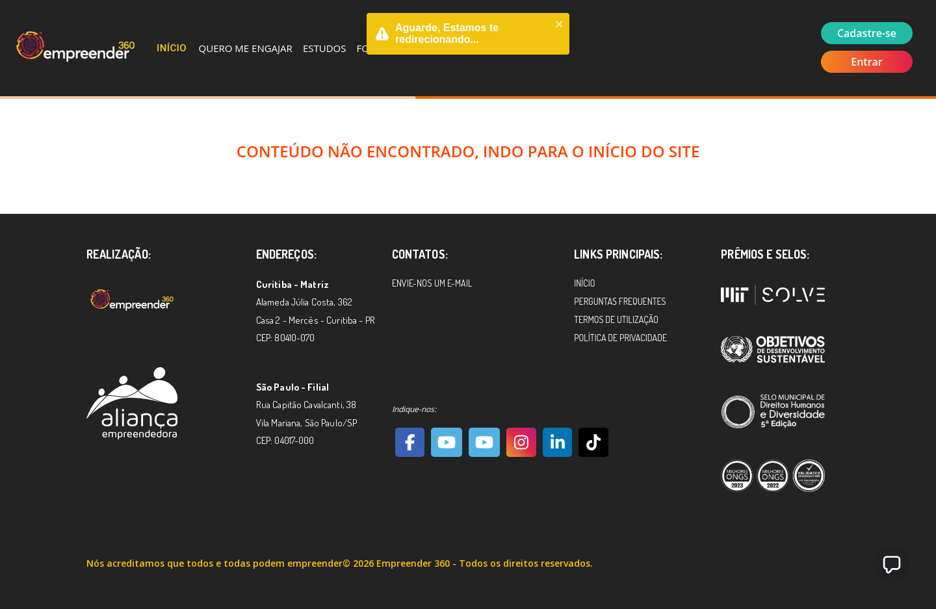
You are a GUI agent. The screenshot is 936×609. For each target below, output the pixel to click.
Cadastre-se (866, 33)
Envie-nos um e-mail (432, 283)
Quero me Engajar (245, 48)
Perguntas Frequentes (620, 301)
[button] (892, 565)
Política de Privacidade (620, 337)
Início (171, 48)
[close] (559, 25)
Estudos (324, 48)
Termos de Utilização (616, 319)
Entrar (867, 62)
